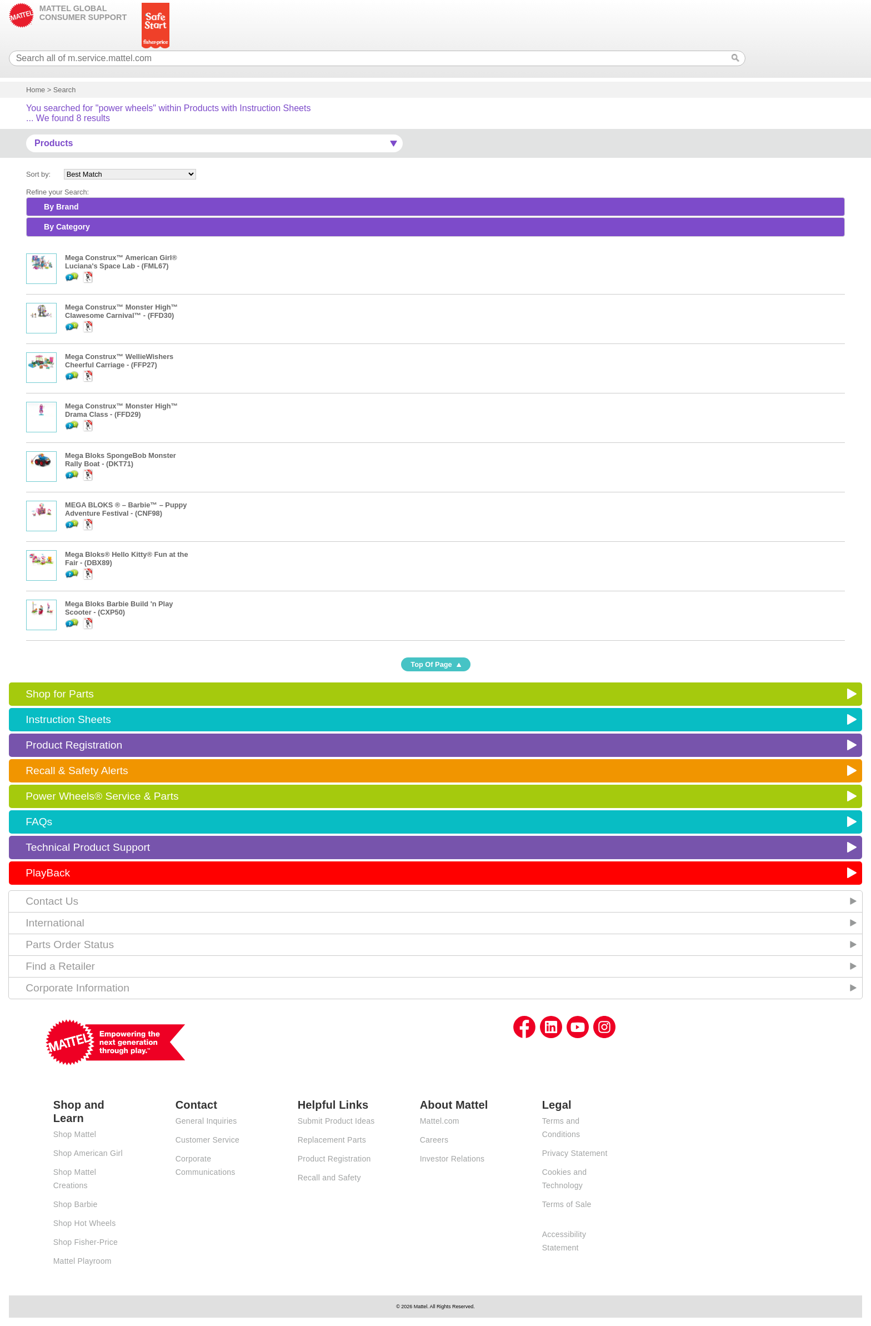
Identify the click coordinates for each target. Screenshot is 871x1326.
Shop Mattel (74, 1134)
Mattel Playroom (82, 1261)
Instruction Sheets (68, 719)
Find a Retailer (60, 966)
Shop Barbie (75, 1204)
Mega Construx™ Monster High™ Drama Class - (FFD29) (121, 410)
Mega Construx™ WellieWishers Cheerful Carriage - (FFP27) (119, 360)
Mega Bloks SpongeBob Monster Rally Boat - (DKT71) (120, 459)
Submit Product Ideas (336, 1120)
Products (53, 143)
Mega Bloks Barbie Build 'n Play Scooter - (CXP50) (119, 608)
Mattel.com (439, 1120)
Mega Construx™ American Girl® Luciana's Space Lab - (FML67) (121, 261)
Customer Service (207, 1139)
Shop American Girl (88, 1153)
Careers (434, 1139)
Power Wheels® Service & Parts (102, 796)
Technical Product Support (88, 847)
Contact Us (52, 901)
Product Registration (74, 745)
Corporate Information (77, 988)
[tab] (435, 206)
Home (35, 90)
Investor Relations (452, 1158)
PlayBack (48, 873)
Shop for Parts (60, 694)
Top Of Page (431, 664)
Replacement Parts (332, 1139)
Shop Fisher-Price (85, 1242)
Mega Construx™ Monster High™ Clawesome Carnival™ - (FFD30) (121, 311)
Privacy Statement (575, 1153)
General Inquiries (206, 1120)
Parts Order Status (70, 944)
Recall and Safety (329, 1177)
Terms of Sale (567, 1204)
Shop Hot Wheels (84, 1223)
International (55, 923)
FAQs (39, 821)
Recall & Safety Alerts (77, 770)
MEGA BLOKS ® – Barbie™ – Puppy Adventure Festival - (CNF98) (126, 509)
